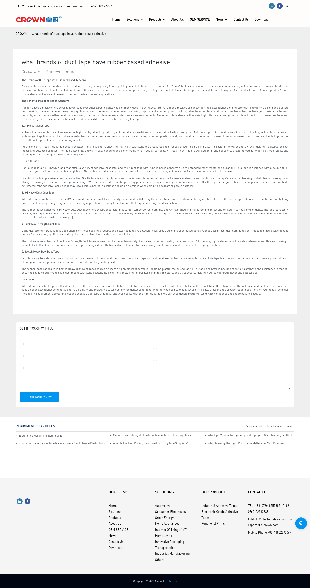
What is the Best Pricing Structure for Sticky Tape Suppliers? (150, 443)
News (289, 425)
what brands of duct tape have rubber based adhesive (69, 33)
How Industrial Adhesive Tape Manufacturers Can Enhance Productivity (62, 443)
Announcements (254, 425)
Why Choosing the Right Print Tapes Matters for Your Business (246, 443)
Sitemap (172, 581)
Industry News (274, 425)
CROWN (21, 33)
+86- (91, 6)
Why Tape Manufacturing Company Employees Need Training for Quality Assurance (251, 435)
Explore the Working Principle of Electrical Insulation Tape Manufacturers (40, 435)
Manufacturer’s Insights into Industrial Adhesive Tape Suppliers (152, 435)
